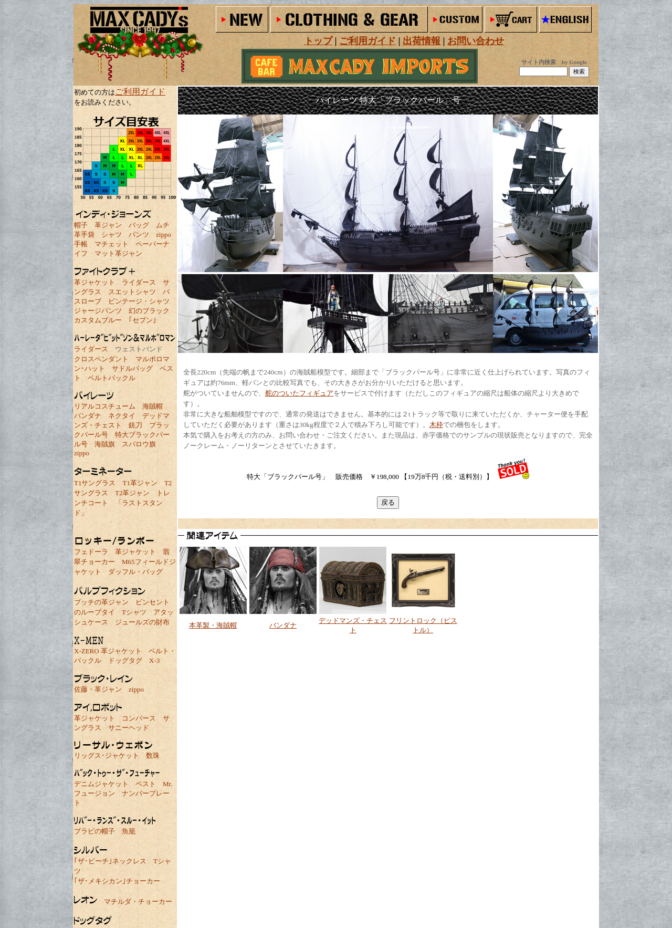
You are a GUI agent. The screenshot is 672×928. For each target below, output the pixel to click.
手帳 (81, 244)
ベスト (145, 784)
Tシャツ (134, 612)
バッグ (139, 225)
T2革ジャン (132, 493)
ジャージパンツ (98, 311)
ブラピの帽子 (94, 831)
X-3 (154, 660)
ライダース (139, 282)
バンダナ (87, 416)
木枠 (436, 425)
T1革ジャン (139, 483)
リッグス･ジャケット (106, 755)
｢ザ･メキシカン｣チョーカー (117, 881)
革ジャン (108, 225)
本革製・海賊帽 (213, 625)
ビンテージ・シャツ (139, 301)
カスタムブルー (98, 320)
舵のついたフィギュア (299, 393)
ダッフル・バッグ (135, 572)
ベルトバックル (111, 378)
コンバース (139, 718)
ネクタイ (121, 416)
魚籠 (128, 831)
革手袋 (84, 234)
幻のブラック (149, 311)
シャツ (111, 234)
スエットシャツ (132, 292)
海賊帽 (152, 406)
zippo (163, 234)
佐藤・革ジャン (98, 689)
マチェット (111, 244)
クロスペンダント (101, 359)
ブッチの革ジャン (101, 602)
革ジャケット (94, 282)
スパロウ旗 (139, 444)
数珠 (153, 755)
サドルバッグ (132, 368)
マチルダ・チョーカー (138, 901)
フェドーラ (91, 552)
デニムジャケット (101, 784)
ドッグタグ (125, 660)
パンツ (139, 234)
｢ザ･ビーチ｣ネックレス (110, 861)
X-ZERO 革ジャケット (108, 651)
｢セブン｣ (142, 320)
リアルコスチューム (104, 406)
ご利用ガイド (140, 91)
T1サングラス (95, 483)
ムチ (163, 225)
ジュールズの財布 (142, 622)
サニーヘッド (128, 728)
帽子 (81, 225)
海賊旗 (104, 444)
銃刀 (135, 425)
